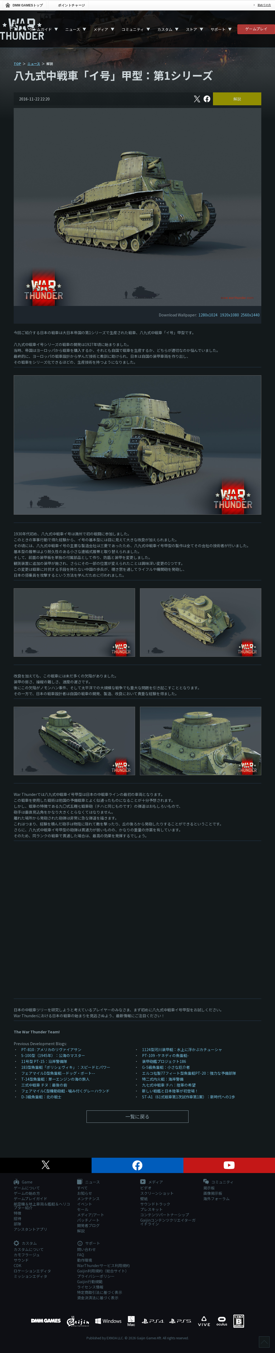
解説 (237, 99)
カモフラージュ (27, 1255)
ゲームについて (27, 1188)
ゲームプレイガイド (30, 1198)
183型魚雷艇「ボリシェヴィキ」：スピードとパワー (65, 1067)
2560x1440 (250, 314)
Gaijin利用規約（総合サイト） (103, 1271)
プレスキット (151, 1209)
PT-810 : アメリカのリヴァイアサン (51, 1049)
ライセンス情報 (90, 1287)
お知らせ (84, 1193)
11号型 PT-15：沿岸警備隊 (44, 1061)
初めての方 (264, 4)
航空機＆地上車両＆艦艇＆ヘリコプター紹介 (42, 1206)
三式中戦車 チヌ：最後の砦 (44, 1085)
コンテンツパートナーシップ (164, 1215)
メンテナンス (88, 1198)
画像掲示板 (212, 1193)
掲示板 (209, 1188)
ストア (191, 29)
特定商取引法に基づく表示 (99, 1292)
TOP (17, 63)
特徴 (17, 1213)
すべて (82, 1188)
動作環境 (84, 1260)
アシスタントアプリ (30, 1229)
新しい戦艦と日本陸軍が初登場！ (170, 1091)
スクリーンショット (157, 1193)
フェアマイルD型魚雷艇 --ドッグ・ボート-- (58, 1073)
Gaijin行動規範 (90, 1281)
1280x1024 (208, 314)
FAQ (80, 1255)
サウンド (21, 1260)
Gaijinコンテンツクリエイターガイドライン (168, 1222)
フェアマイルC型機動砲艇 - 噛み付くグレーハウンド (65, 1091)
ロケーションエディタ (32, 1271)
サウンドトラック (155, 1204)
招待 (17, 1218)
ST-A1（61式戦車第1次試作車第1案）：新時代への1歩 (188, 1096)
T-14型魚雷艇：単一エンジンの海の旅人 (55, 1079)
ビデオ (145, 1188)
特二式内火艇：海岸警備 (162, 1079)
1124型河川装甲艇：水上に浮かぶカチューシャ (182, 1049)
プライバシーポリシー (96, 1276)
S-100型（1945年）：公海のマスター (53, 1055)
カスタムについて (29, 1249)
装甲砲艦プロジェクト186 (164, 1061)
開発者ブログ (88, 1225)
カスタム (164, 29)
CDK (17, 1265)
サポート (218, 29)
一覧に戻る (137, 1116)
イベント (84, 1204)
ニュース (72, 29)
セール (82, 1209)
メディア (100, 29)
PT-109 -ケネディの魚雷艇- (165, 1055)
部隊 (17, 1224)
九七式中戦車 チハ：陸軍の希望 (169, 1085)
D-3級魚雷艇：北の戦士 (41, 1096)
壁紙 (144, 1198)
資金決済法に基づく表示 (97, 1298)
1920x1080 (229, 314)
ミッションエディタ (30, 1276)
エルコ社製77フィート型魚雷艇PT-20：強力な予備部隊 (189, 1073)
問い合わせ (86, 1249)
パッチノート (88, 1220)
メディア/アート (90, 1215)
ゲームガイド (40, 29)
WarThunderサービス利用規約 (103, 1265)
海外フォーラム (216, 1198)
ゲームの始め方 (27, 1193)
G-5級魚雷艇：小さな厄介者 (166, 1067)
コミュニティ (133, 29)
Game (23, 1182)
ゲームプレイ (256, 28)
